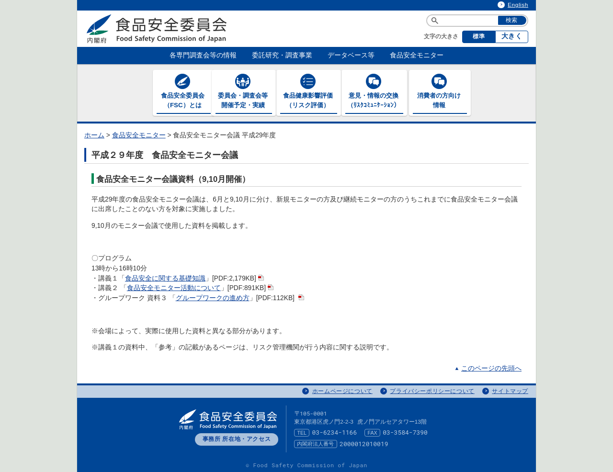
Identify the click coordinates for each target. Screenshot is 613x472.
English (518, 4)
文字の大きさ (441, 36)
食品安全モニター (139, 133)
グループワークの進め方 (213, 296)
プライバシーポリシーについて (432, 389)
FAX (372, 431)
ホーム (94, 133)
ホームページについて (342, 389)
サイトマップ (510, 389)
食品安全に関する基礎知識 (165, 277)
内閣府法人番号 (315, 442)
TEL (301, 431)
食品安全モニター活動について (174, 286)
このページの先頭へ (491, 367)
